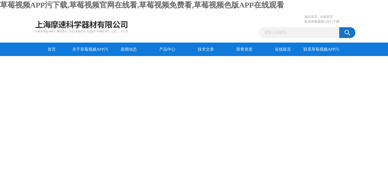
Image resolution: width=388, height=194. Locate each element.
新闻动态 (129, 49)
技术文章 (206, 49)
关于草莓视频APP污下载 (90, 51)
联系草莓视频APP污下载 (322, 21)
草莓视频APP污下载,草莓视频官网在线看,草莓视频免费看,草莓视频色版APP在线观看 (142, 5)
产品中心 (167, 49)
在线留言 (326, 17)
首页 (52, 49)
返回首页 (310, 17)
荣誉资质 (244, 49)
